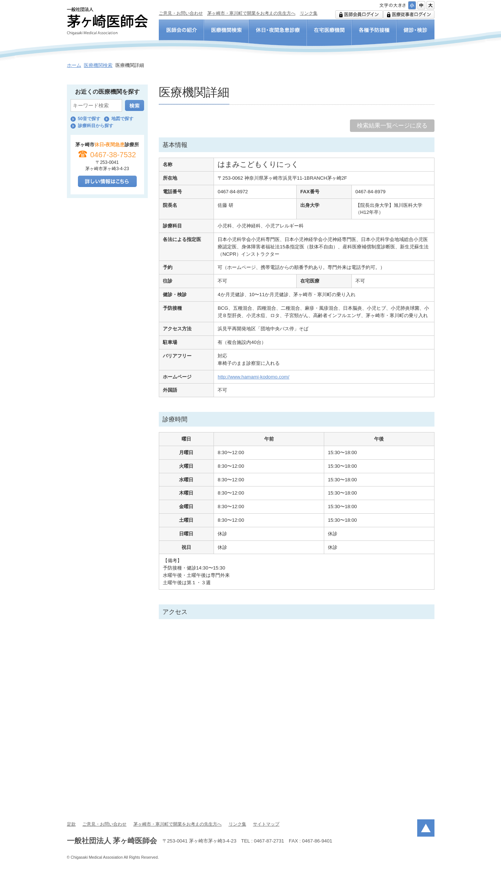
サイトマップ (266, 824)
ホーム (74, 65)
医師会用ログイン (359, 14)
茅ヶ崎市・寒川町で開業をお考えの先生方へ (251, 13)
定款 (71, 824)
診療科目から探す (95, 125)
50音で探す (89, 118)
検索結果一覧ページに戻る (392, 125)
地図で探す (122, 118)
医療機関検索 (98, 65)
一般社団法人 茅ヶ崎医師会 (107, 21)
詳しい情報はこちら (107, 181)
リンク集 (309, 13)
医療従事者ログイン (408, 14)
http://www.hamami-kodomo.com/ (253, 377)
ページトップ (425, 828)
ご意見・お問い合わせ (181, 13)
